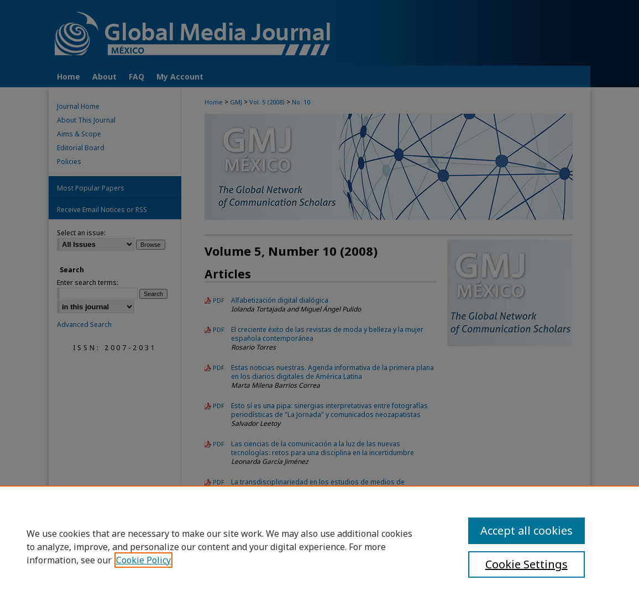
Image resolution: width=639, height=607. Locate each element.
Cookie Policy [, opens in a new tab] (143, 560)
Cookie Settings (526, 564)
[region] (319, 546)
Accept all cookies (526, 530)
